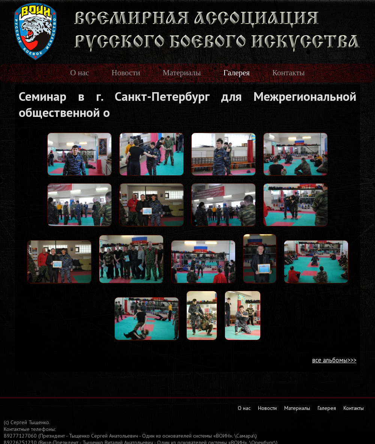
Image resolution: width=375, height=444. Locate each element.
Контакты (288, 72)
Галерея (237, 72)
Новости (126, 72)
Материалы (182, 72)
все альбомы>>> (334, 360)
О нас (79, 72)
